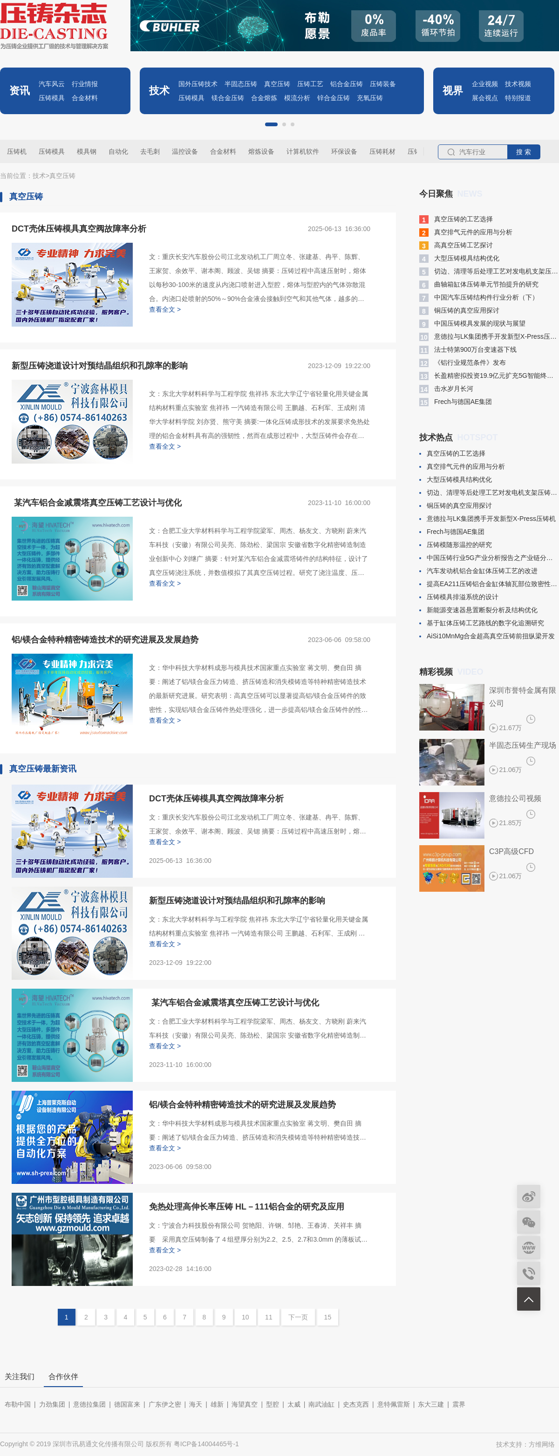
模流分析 (297, 98)
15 (328, 1317)
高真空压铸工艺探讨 (456, 245)
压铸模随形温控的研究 (455, 544)
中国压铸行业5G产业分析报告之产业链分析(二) (489, 557)
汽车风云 (52, 84)
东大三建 (431, 1404)
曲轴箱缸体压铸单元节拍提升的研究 (479, 284)
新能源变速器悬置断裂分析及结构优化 (478, 610)
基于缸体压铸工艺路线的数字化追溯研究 (481, 623)
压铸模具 (52, 98)
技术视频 (518, 84)
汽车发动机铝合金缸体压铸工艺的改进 (478, 570)
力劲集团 (52, 1404)
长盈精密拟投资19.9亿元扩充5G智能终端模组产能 (489, 376)
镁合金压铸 (227, 98)
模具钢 (86, 151)
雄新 (217, 1404)
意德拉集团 (89, 1404)
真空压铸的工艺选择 (456, 219)
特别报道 (518, 98)
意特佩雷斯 (393, 1404)
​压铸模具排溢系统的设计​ (458, 597)
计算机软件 (302, 151)
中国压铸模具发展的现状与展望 (472, 324)
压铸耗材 (382, 151)
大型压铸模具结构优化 (459, 258)
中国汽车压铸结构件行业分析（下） (479, 298)
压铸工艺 (310, 84)
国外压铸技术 (198, 84)
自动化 (118, 151)
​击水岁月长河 (446, 389)
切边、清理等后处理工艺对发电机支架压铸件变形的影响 (489, 271)
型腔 (272, 1404)
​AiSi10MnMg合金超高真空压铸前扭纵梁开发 (487, 636)
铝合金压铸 (346, 84)
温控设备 (185, 151)
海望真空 (245, 1404)
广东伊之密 (165, 1404)
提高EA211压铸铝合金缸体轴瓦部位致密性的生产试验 (489, 584)
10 (245, 1317)
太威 (293, 1404)
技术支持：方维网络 (525, 1444)
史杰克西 (356, 1404)
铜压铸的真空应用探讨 (459, 311)
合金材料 (85, 98)
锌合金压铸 (333, 98)
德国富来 (127, 1404)
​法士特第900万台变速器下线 (468, 350)
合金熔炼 (264, 98)
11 (269, 1317)
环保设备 (344, 151)
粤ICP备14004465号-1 (206, 1444)
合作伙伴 (63, 1377)
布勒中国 (18, 1404)
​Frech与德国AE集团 (455, 402)
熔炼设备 (261, 151)
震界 (458, 1404)
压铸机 (17, 151)
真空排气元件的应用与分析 (465, 232)
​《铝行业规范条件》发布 (462, 363)
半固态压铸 (241, 84)
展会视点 (485, 98)
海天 (195, 1404)
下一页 (298, 1317)
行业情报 (85, 84)
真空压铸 (277, 84)
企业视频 (485, 84)
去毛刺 (150, 151)
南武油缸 (321, 1404)
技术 (39, 175)
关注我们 (19, 1377)
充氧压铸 (370, 98)
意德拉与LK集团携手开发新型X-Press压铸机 (489, 337)
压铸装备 (383, 84)
